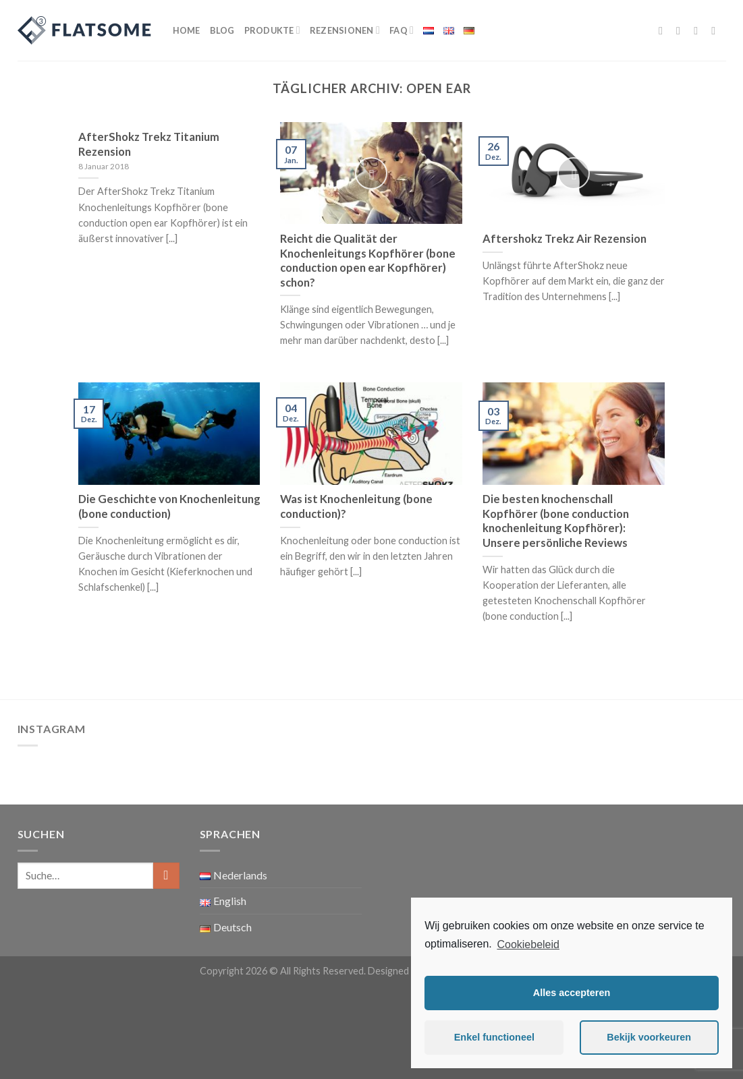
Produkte (272, 30)
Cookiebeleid (528, 944)
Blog (222, 30)
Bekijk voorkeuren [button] (649, 1037)
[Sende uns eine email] (716, 30)
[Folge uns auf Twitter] (699, 30)
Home (186, 30)
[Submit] (166, 876)
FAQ (401, 30)
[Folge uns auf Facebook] (664, 30)
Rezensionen (345, 30)
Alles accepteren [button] (571, 992)
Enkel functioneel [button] (494, 1037)
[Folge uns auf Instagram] (681, 30)
